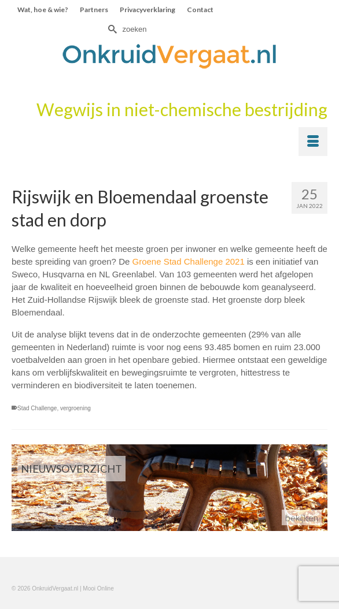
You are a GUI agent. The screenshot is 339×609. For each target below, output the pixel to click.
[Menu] (313, 141)
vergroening (75, 408)
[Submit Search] (111, 29)
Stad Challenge (37, 408)
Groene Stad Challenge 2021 (188, 261)
